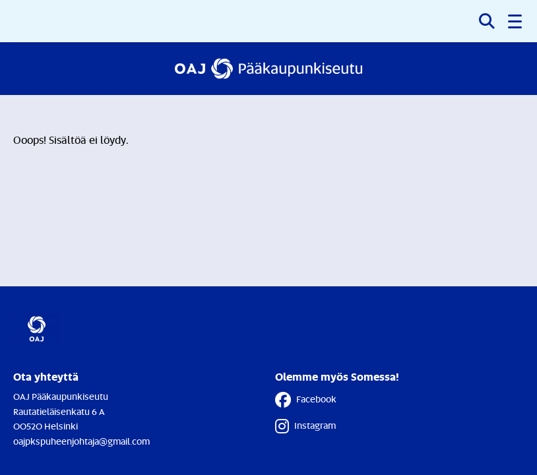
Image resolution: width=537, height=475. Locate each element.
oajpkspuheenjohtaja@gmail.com (81, 441)
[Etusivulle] (268, 68)
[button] (516, 21)
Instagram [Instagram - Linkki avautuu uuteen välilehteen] (305, 426)
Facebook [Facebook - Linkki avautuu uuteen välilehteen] (305, 400)
